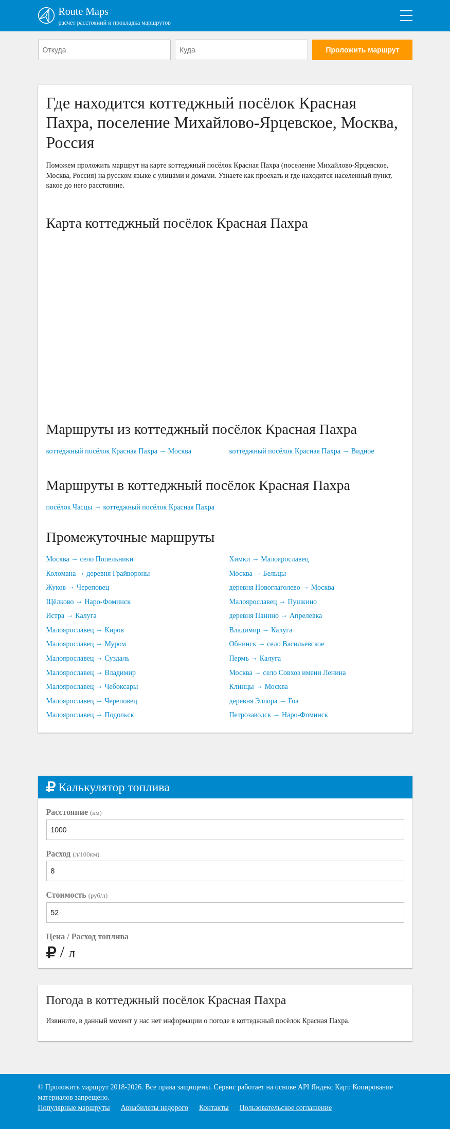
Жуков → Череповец (78, 587)
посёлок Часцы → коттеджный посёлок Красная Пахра (130, 507)
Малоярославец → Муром (86, 644)
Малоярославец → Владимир (91, 673)
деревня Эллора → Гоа (264, 701)
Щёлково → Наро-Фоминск (88, 602)
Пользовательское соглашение (286, 1108)
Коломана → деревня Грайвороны (98, 573)
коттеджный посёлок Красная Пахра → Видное (301, 451)
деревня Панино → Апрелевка (275, 616)
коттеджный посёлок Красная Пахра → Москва (118, 451)
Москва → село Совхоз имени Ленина (287, 673)
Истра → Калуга (71, 616)
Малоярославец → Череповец (91, 701)
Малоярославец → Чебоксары (92, 686)
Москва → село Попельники (90, 559)
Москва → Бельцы (257, 573)
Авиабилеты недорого (154, 1108)
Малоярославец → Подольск (90, 715)
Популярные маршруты (74, 1108)
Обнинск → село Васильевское (277, 644)
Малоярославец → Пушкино (273, 602)
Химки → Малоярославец (269, 559)
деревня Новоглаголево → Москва (281, 587)
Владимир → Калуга (261, 630)
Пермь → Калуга (255, 658)
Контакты (214, 1108)
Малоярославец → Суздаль (88, 658)
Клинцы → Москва (258, 686)
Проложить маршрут (362, 50)
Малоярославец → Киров (85, 630)
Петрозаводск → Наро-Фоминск (278, 715)
